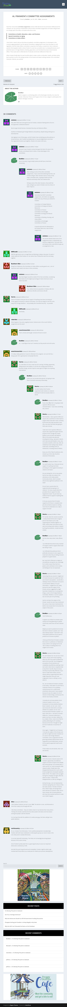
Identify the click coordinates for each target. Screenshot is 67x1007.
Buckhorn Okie (16, 264)
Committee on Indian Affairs (16, 38)
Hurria (13, 297)
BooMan (27, 19)
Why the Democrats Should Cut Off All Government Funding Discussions (24, 918)
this (50, 403)
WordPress (28, 1005)
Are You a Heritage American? (13, 914)
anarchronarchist (24, 330)
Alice (12, 802)
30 (39, 19)
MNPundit (14, 252)
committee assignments (24, 26)
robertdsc (14, 319)
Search (5, 863)
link (33, 804)
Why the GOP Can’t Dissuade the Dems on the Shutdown (20, 926)
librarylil (8, 945)
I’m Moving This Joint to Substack (13, 911)
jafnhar (8, 959)
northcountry (15, 828)
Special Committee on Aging (16, 36)
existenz (13, 120)
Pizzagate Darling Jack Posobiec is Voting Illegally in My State (21, 922)
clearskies (8, 952)
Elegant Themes (14, 1005)
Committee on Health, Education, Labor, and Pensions (24, 34)
